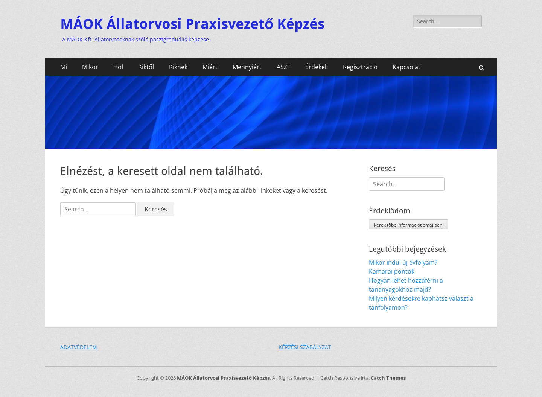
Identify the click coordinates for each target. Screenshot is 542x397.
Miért (210, 67)
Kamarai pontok (391, 271)
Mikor (90, 67)
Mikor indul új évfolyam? (403, 262)
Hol (118, 67)
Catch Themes (388, 377)
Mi (63, 67)
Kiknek (178, 67)
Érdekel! (316, 67)
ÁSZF (283, 67)
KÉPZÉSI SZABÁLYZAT (305, 347)
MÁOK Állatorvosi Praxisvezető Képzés (192, 24)
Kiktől (146, 67)
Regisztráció (360, 67)
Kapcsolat (406, 67)
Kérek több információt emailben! (408, 225)
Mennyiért (247, 67)
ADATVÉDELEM (78, 347)
